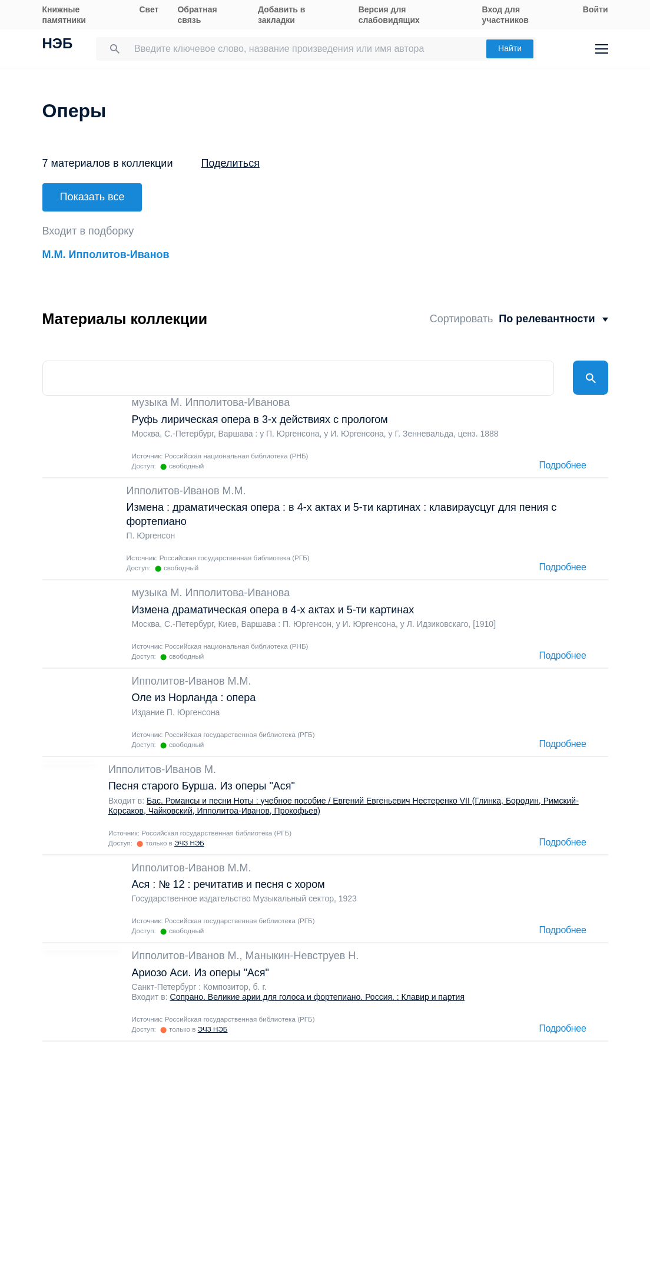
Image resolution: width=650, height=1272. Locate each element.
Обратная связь (197, 15)
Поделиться (230, 163)
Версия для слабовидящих (389, 15)
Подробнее (562, 461)
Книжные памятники (64, 15)
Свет (148, 9)
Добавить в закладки (281, 15)
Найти (510, 48)
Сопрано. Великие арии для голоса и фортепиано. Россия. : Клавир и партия (317, 992)
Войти (595, 9)
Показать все (92, 197)
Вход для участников (505, 15)
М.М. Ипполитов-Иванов (106, 250)
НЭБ (57, 44)
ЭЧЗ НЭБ (189, 839)
